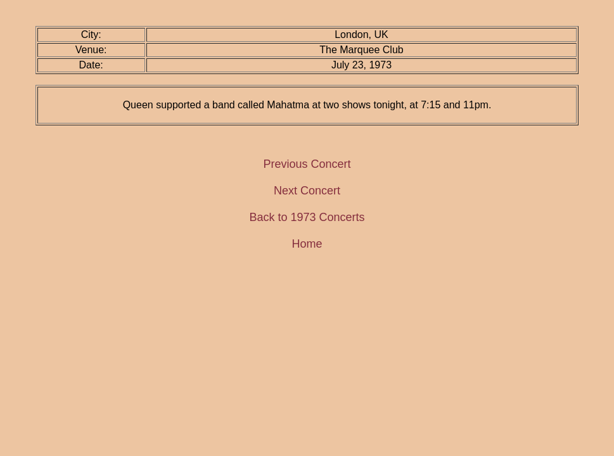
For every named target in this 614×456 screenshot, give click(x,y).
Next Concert (307, 190)
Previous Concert (306, 164)
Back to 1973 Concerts (306, 217)
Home (306, 244)
